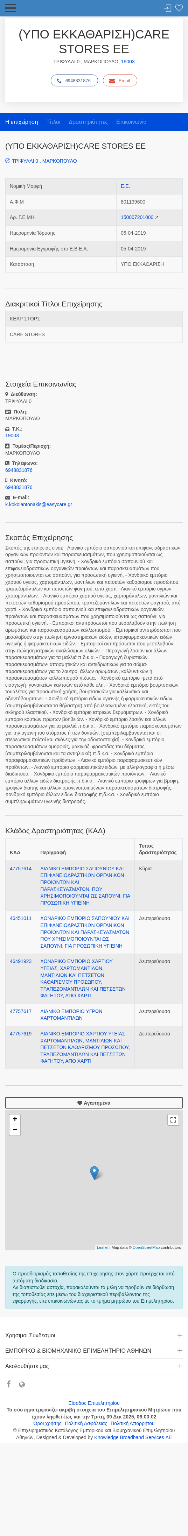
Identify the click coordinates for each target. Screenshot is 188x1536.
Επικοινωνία (131, 122)
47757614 (21, 868)
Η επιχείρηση (21, 122)
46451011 (21, 918)
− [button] (15, 1130)
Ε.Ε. (125, 186)
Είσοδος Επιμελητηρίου (93, 1403)
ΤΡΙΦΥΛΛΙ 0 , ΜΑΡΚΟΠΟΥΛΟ (44, 160)
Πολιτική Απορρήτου (132, 1423)
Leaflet (103, 1247)
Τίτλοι (53, 122)
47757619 (21, 1033)
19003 (128, 61)
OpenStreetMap (146, 1247)
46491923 (21, 961)
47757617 (21, 1011)
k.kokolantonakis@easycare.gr (38, 504)
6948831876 (74, 81)
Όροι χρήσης (48, 1423)
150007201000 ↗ (140, 217)
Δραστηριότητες (88, 122)
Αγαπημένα (93, 1103)
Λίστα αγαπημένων (179, 9)
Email (119, 81)
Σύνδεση (168, 9)
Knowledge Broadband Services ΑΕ (133, 1437)
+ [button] (15, 1119)
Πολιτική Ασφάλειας (86, 1423)
